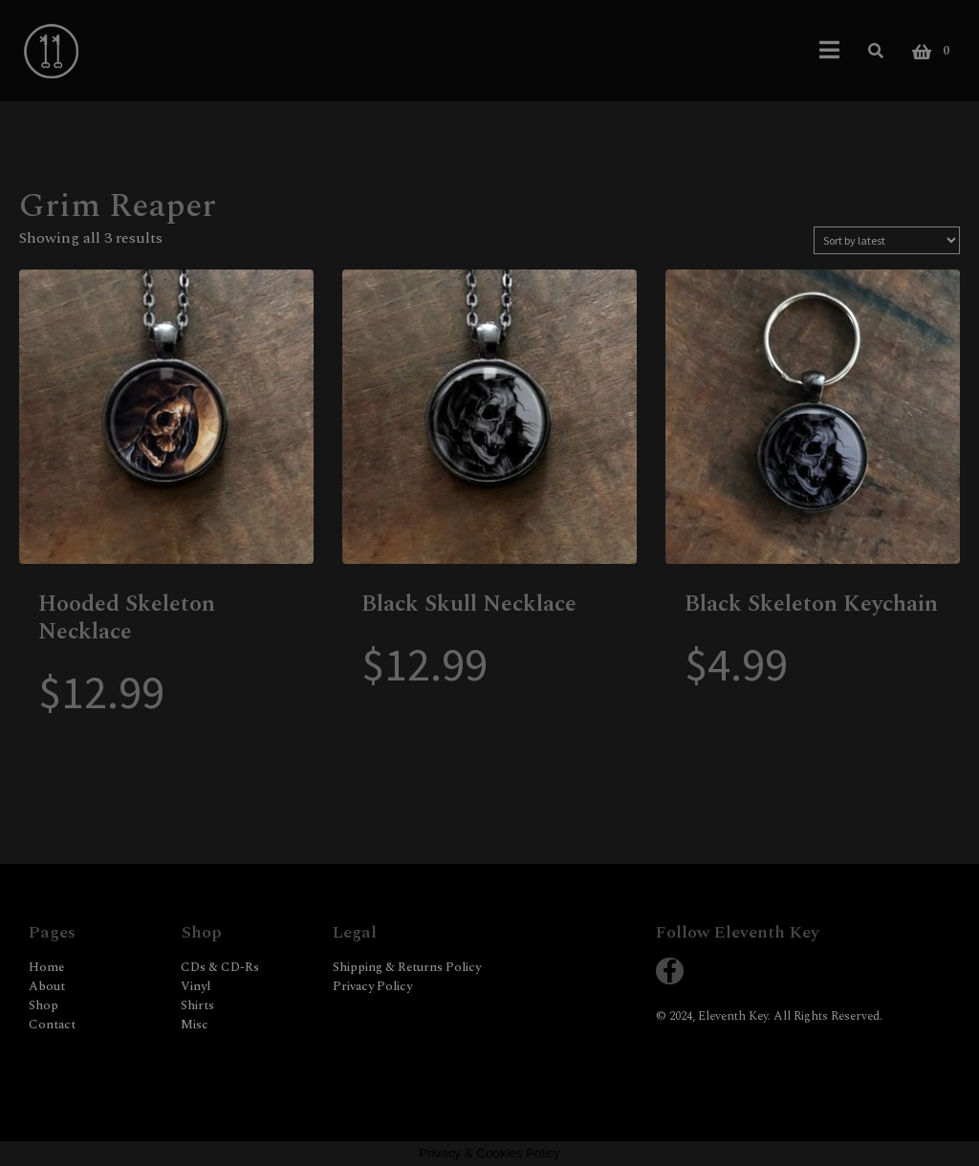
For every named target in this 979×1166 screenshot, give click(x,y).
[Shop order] (887, 240)
